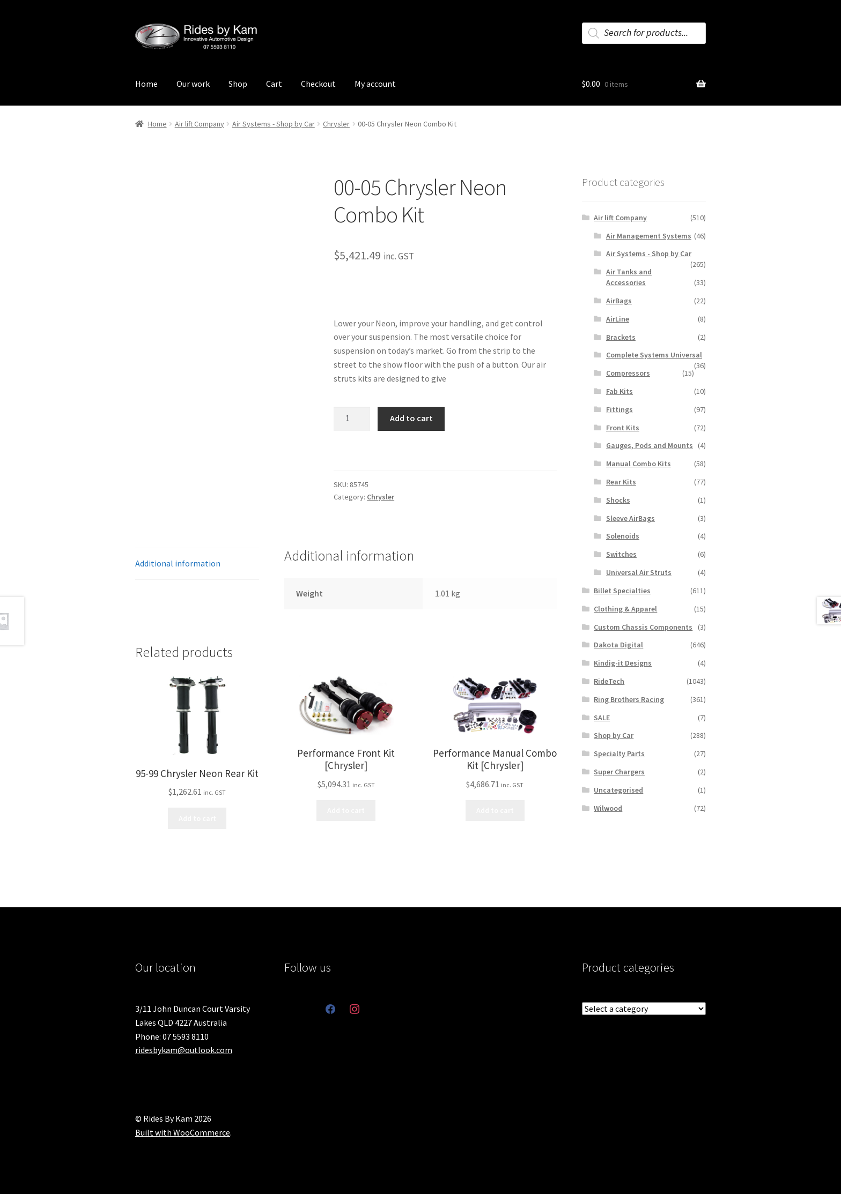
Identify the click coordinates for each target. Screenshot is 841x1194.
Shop (237, 83)
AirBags (619, 300)
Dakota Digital (618, 645)
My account (375, 83)
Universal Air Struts (639, 572)
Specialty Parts (619, 753)
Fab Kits (619, 391)
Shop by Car (613, 735)
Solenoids (622, 536)
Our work (193, 83)
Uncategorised (618, 790)
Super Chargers (619, 772)
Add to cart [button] (197, 818)
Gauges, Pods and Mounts (649, 445)
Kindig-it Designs (623, 663)
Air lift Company (199, 124)
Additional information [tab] (177, 563)
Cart (274, 83)
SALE (602, 717)
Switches (621, 554)
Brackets (621, 337)
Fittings (619, 409)
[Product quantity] (352, 419)
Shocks (618, 500)
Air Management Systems (648, 236)
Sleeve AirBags (630, 518)
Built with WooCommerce (182, 1132)
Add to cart (411, 418)
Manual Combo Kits (638, 463)
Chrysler (336, 124)
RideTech (609, 681)
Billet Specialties (622, 590)
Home (146, 83)
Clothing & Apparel (625, 609)
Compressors (628, 373)
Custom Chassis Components (643, 627)
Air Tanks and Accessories (629, 277)
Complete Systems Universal (654, 355)
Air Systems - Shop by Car (273, 124)
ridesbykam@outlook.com (183, 1049)
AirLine (617, 319)
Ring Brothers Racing (629, 699)
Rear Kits (621, 482)
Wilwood (608, 808)
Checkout (318, 83)
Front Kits (622, 427)
